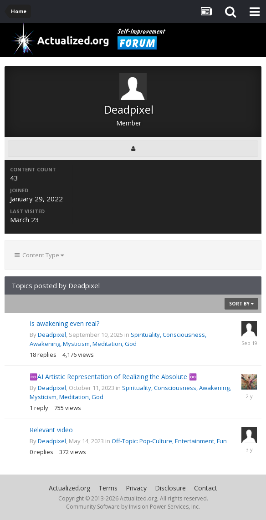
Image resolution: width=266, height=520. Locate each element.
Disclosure (170, 488)
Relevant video (51, 429)
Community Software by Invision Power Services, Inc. (133, 506)
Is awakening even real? (64, 323)
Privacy (136, 488)
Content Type (39, 255)
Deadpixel (52, 334)
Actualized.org (69, 488)
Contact (205, 488)
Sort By (241, 303)
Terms (108, 488)
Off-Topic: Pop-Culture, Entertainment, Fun (169, 441)
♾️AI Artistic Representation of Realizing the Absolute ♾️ (113, 376)
